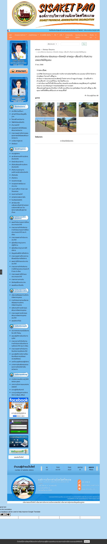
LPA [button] (61, 35)
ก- (95, 37)
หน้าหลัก (10, 36)
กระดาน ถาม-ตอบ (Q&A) (81, 36)
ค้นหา (84, 44)
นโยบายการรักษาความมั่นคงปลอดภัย (48, 502)
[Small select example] (52, 44)
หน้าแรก (37, 49)
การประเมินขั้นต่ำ (69, 36)
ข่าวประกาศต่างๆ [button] (20, 35)
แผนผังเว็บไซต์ (18, 457)
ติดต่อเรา (92, 36)
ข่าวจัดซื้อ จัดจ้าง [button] (45, 35)
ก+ (96, 35)
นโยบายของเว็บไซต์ (29, 502)
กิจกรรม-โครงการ (49, 49)
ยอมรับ (87, 541)
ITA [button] (55, 35)
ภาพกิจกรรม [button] (33, 35)
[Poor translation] (7, 514)
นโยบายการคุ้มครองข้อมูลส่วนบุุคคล (72, 502)
